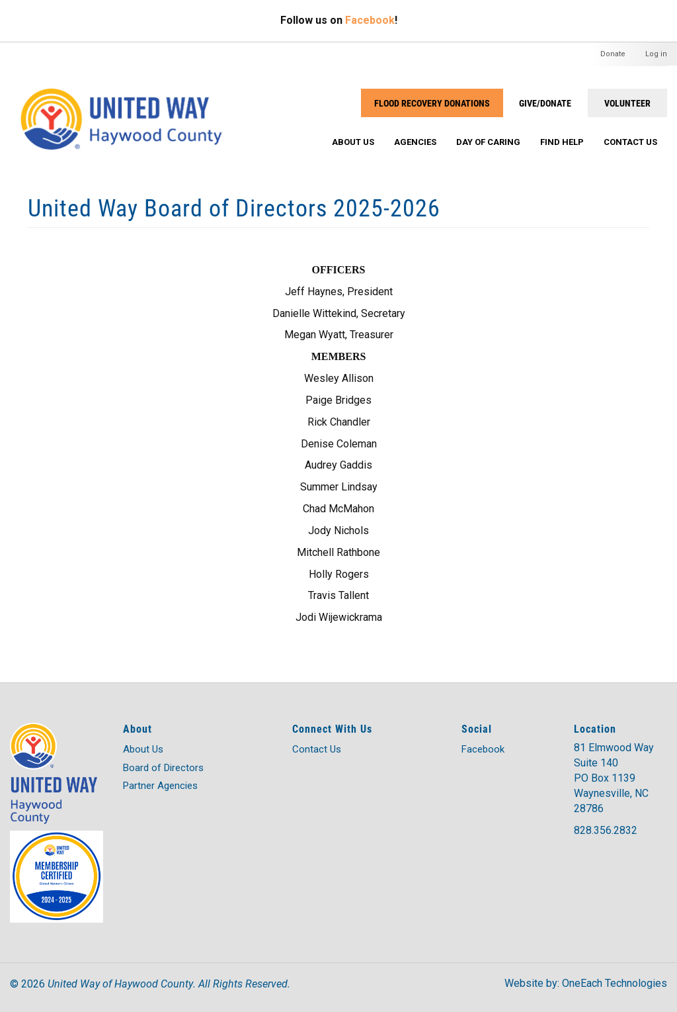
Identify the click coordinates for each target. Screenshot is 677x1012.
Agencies (415, 142)
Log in (656, 54)
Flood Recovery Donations (432, 103)
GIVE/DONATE (545, 103)
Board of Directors (163, 768)
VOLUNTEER (627, 103)
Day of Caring (488, 142)
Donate (612, 54)
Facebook (370, 20)
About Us (353, 142)
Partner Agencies (160, 786)
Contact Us (630, 142)
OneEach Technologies (614, 983)
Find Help (562, 142)
